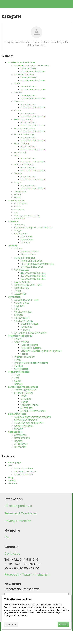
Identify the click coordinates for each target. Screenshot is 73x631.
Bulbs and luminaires (24, 257)
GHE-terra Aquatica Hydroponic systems (41, 350)
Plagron (18, 182)
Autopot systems (29, 344)
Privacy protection (23, 474)
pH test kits (26, 407)
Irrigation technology (20, 335)
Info (10, 465)
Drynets (18, 440)
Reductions (26, 326)
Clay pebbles (20, 203)
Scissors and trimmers (25, 419)
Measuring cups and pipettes (29, 422)
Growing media (16, 200)
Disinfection (20, 446)
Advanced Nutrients (24, 74)
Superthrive (20, 191)
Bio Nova (19, 101)
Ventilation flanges (23, 320)
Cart (7, 537)
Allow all (63, 624)
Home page (14, 462)
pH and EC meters (23, 392)
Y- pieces (25, 329)
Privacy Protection (17, 521)
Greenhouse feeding (24, 128)
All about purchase (23, 468)
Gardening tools (17, 413)
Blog (10, 477)
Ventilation (14, 296)
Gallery (12, 480)
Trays (17, 374)
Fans (16, 308)
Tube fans (19, 305)
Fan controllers (22, 317)
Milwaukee (26, 398)
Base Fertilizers (28, 68)
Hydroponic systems (31, 347)
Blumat (18, 338)
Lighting (13, 245)
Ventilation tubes (22, 311)
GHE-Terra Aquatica (24, 119)
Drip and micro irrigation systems (31, 362)
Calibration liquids (29, 404)
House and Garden (23, 164)
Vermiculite (19, 218)
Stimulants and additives (33, 71)
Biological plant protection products (32, 416)
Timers (17, 290)
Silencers (18, 314)
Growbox (13, 221)
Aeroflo (24, 353)
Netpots (18, 383)
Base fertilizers (28, 86)
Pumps (17, 359)
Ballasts (18, 248)
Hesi (16, 155)
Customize (11, 624)
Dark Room (26, 236)
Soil (16, 212)
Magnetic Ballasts (30, 251)
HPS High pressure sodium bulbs (37, 263)
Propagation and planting (27, 215)
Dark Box (25, 242)
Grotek (17, 197)
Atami (17, 83)
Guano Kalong (21, 143)
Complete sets (21, 269)
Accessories (20, 293)
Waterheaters (21, 368)
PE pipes (18, 365)
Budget (18, 230)
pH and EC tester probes (33, 410)
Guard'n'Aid (20, 152)
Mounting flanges (29, 323)
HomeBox (19, 224)
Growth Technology (24, 134)
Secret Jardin (20, 233)
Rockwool (19, 209)
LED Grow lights (22, 281)
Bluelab (24, 401)
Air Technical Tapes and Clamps (30, 332)
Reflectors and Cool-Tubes (28, 284)
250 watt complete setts (33, 272)
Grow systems (21, 341)
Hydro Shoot (27, 239)
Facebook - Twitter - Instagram (26, 574)
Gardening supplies (23, 425)
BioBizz (18, 92)
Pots (16, 377)
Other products (22, 437)
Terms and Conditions (25, 471)
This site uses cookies (17, 599)
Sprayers (18, 428)
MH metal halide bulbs (32, 266)
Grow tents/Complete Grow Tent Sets (33, 227)
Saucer (17, 380)
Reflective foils (21, 287)
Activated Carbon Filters (26, 299)
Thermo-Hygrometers (25, 389)
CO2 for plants (21, 302)
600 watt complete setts (33, 278)
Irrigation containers (24, 356)
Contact (12, 483)
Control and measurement (23, 386)
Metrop (18, 173)
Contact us (12, 553)
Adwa (23, 395)
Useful (17, 194)
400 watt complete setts (33, 275)
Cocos (17, 206)
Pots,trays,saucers (18, 371)
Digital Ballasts (28, 254)
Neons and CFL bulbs (31, 260)
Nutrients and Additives (21, 62)
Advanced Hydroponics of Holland (31, 65)
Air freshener (20, 443)
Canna (17, 110)
